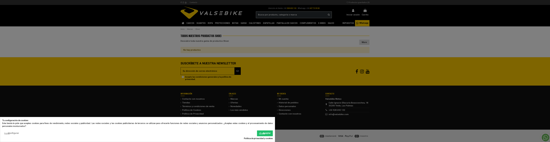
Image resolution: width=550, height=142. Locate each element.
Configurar (11, 133)
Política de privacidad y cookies (258, 138)
